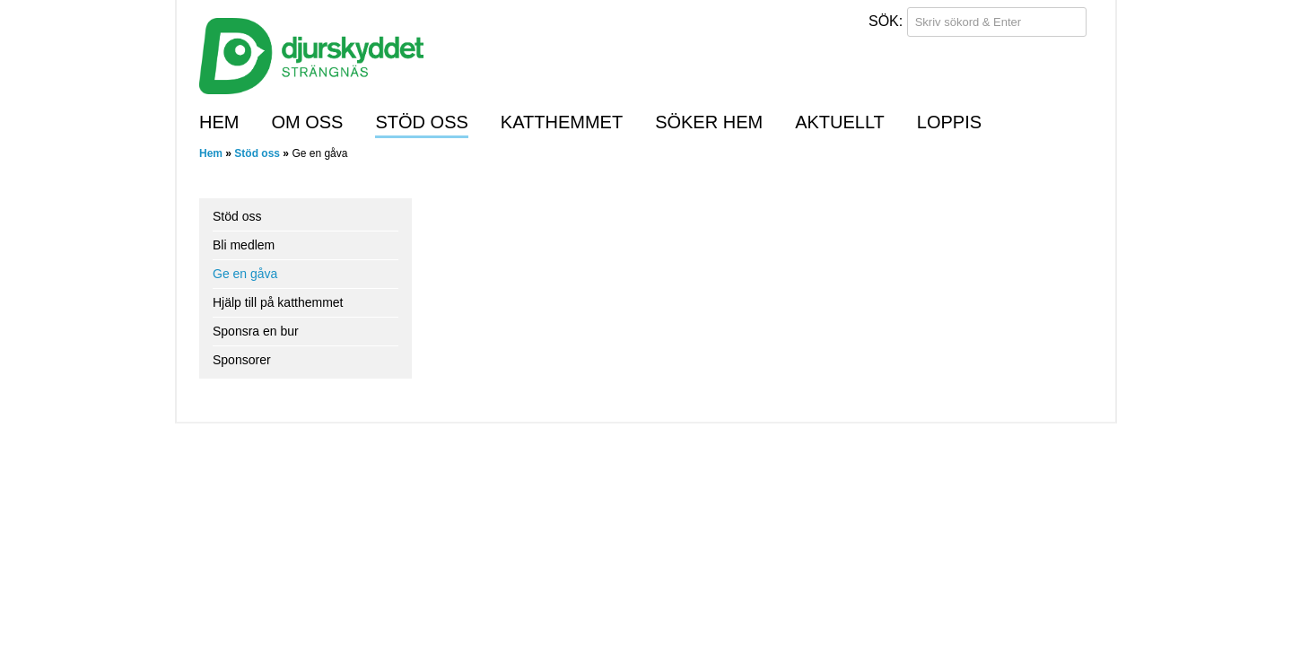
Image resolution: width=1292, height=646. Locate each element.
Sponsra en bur (256, 331)
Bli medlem (244, 245)
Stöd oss (421, 122)
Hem (219, 122)
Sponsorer (242, 360)
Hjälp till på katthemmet (278, 302)
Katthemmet (562, 122)
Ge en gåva (245, 273)
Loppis (949, 122)
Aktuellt (840, 122)
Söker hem (709, 122)
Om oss (307, 122)
